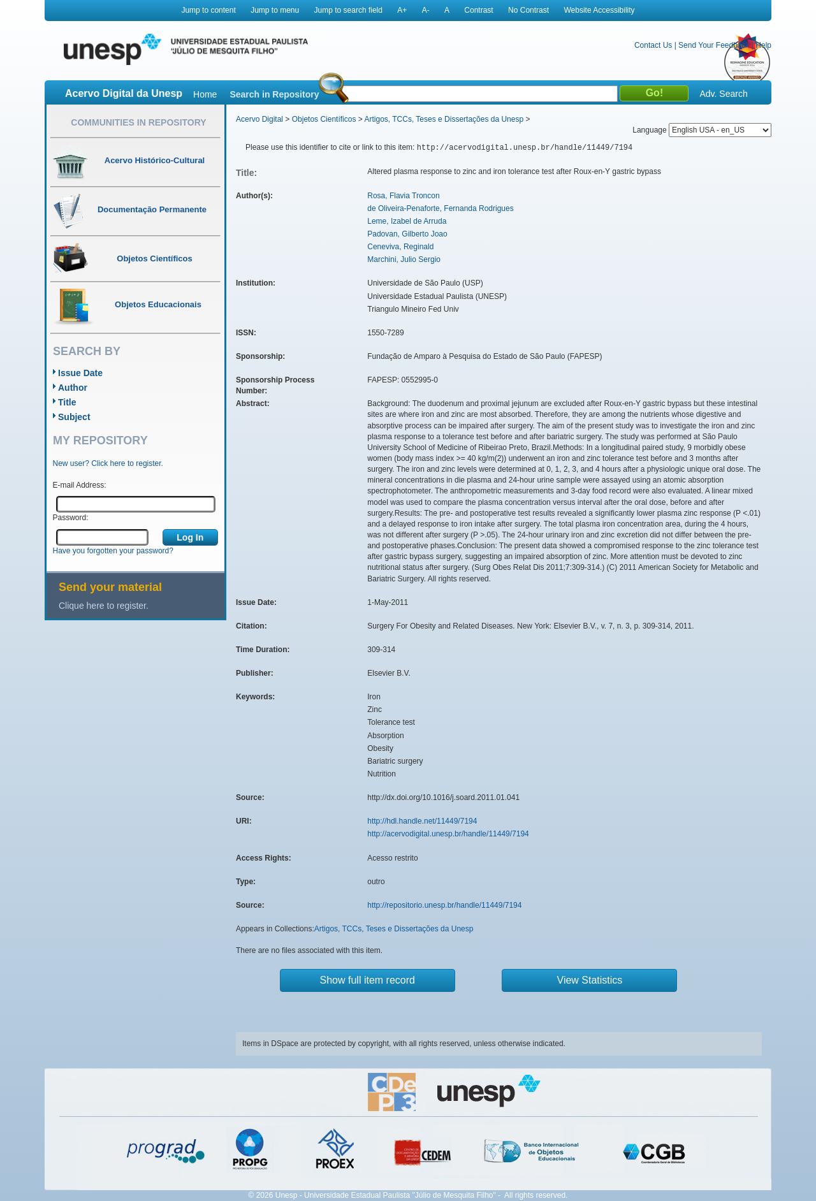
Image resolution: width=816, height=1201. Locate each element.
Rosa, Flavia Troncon (403, 195)
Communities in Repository (138, 122)
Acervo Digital (259, 119)
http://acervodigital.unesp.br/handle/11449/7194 (448, 833)
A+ (402, 10)
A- (426, 10)
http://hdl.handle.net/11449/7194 (422, 821)
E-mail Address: (79, 485)
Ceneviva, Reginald (400, 246)
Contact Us (653, 45)
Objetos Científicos (324, 119)
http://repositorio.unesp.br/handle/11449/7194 (444, 905)
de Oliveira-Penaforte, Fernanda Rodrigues (440, 208)
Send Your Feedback (713, 45)
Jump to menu (275, 10)
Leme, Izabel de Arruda (406, 221)
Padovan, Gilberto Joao (407, 233)
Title (67, 402)
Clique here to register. (104, 605)
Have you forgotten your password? (113, 550)
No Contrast (528, 10)
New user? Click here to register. (108, 463)
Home (205, 94)
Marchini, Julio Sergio (404, 259)
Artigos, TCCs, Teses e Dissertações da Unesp (443, 119)
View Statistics (590, 980)
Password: (71, 517)
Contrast (478, 10)
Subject (74, 417)
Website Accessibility (599, 10)
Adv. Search (723, 94)
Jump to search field (348, 10)
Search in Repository (274, 94)
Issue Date (80, 373)
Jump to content (208, 10)
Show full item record (367, 980)
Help (763, 45)
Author (72, 387)
